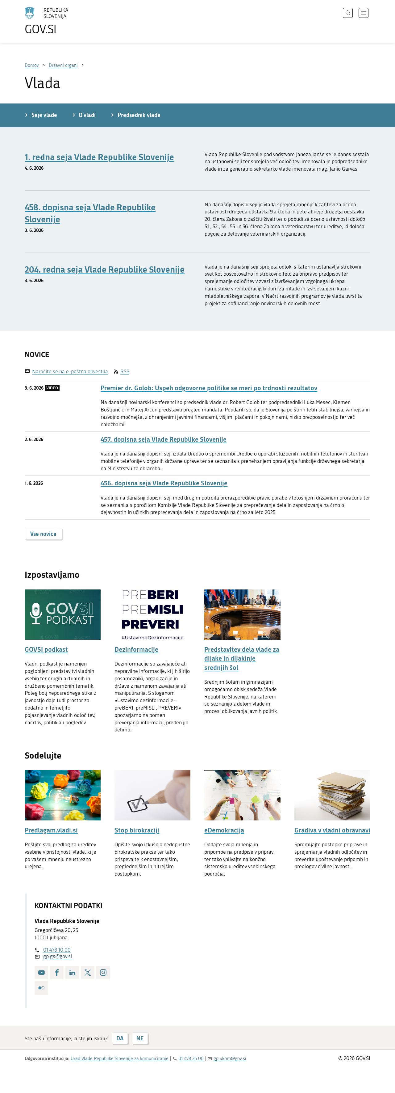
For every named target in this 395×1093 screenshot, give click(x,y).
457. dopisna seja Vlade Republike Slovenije (164, 439)
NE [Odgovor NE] (139, 1038)
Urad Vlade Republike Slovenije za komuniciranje (119, 1058)
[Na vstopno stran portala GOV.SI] (63, 21)
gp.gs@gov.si (57, 956)
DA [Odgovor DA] (119, 1038)
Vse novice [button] (43, 534)
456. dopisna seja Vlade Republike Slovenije (164, 483)
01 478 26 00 (191, 1058)
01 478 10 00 (57, 950)
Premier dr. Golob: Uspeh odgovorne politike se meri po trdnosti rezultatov (209, 387)
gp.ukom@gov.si (230, 1058)
